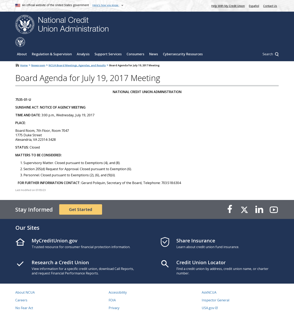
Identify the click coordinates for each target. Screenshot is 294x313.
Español (254, 6)
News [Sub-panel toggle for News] (153, 44)
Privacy (114, 298)
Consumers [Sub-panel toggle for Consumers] (135, 44)
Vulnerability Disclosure (33, 306)
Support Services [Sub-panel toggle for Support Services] (108, 44)
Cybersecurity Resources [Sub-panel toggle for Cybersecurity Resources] (183, 44)
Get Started (80, 199)
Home (24, 55)
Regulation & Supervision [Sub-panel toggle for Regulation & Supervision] (52, 44)
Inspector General (215, 290)
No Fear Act (24, 298)
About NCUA (25, 282)
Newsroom (38, 55)
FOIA (112, 290)
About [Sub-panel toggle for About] (22, 44)
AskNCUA (209, 282)
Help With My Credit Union (227, 5)
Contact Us (270, 6)
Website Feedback (122, 306)
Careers (21, 290)
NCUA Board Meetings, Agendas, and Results (77, 55)
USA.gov (208, 298)
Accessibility (118, 282)
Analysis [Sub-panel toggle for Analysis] (83, 44)
